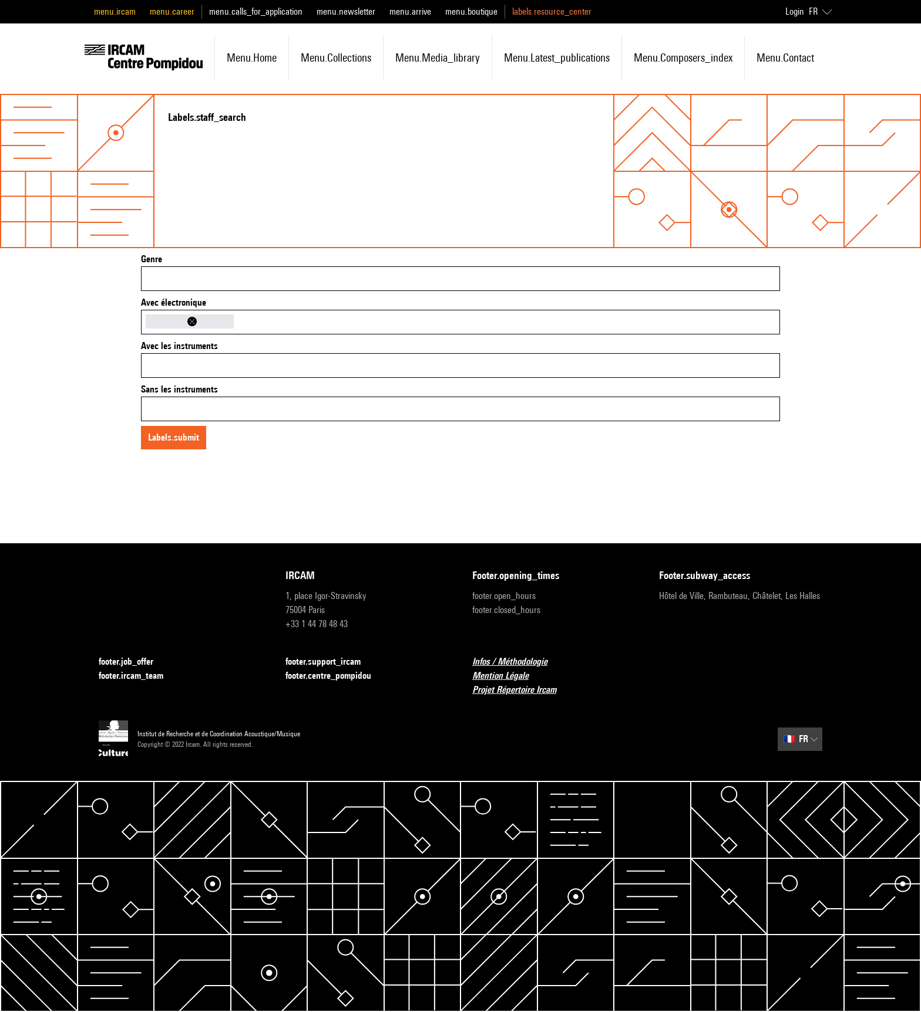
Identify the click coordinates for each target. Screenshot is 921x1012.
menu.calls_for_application (255, 11)
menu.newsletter (346, 11)
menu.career (172, 11)
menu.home (252, 57)
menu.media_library (437, 57)
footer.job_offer (133, 662)
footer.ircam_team (138, 676)
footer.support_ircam (330, 662)
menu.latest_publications (557, 57)
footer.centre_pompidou (335, 676)
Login (794, 11)
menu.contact (785, 57)
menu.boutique (471, 11)
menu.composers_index (683, 57)
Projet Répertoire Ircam (521, 690)
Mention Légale (507, 676)
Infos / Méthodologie (517, 662)
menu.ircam (115, 11)
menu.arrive (410, 11)
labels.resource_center (551, 11)
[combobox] (460, 278)
